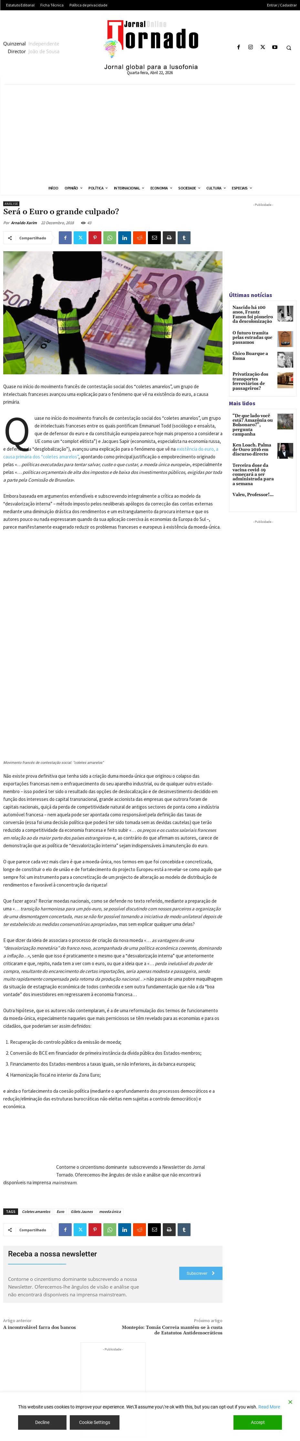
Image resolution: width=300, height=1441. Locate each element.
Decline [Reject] (42, 1422)
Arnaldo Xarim (24, 223)
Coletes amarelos (36, 1115)
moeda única (110, 1115)
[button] (289, 48)
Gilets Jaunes (82, 1115)
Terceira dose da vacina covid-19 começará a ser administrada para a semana (252, 465)
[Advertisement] (150, 133)
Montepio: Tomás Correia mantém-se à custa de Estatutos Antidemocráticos (172, 1234)
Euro (60, 1115)
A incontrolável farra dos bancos (39, 1232)
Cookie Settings (94, 1422)
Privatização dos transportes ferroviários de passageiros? (249, 379)
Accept (258, 1422)
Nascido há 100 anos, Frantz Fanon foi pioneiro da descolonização (253, 314)
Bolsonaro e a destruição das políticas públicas (253, 1390)
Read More (269, 1406)
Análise (11, 203)
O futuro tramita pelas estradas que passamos (251, 335)
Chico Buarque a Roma (249, 354)
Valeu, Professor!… (252, 485)
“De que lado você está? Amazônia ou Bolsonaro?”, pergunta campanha (252, 419)
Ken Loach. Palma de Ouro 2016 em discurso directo (253, 440)
